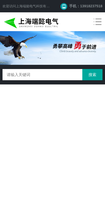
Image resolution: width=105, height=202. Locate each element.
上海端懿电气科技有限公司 (36, 6)
